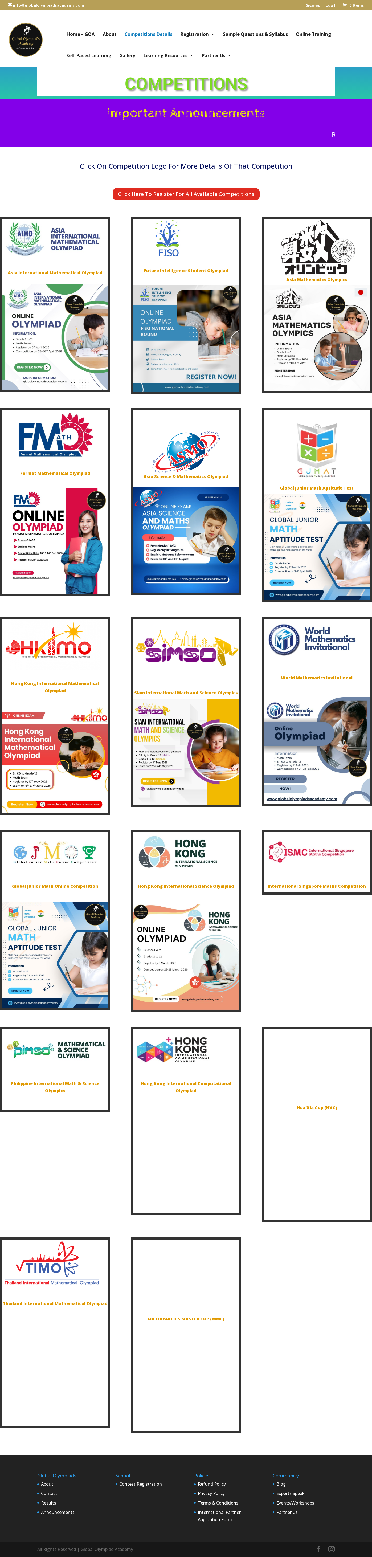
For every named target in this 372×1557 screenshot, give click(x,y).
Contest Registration (140, 1484)
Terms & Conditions (218, 1503)
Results (48, 1503)
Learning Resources (168, 55)
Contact (49, 1493)
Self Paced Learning (88, 55)
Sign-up (313, 5)
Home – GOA (80, 34)
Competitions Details (148, 34)
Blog (281, 1484)
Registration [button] (197, 34)
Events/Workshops (295, 1503)
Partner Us (216, 55)
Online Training (313, 34)
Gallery (127, 55)
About (110, 34)
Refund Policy (212, 1484)
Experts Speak (290, 1493)
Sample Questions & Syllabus (255, 34)
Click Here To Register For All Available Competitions (186, 194)
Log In (332, 5)
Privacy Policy (211, 1493)
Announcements (58, 1512)
